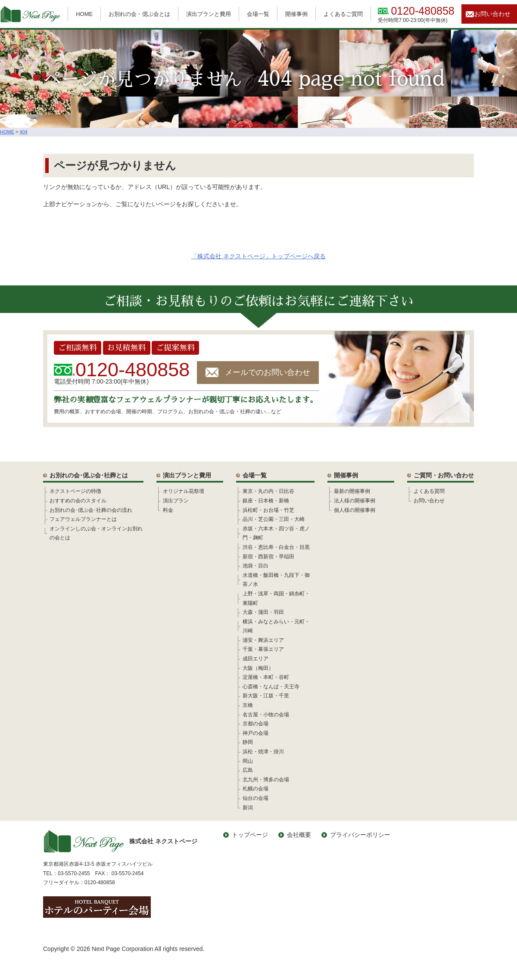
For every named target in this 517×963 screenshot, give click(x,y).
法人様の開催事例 (354, 501)
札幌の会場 (255, 789)
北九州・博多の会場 (266, 780)
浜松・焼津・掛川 (263, 752)
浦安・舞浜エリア (263, 640)
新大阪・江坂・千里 (266, 696)
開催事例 (296, 14)
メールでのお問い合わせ (267, 372)
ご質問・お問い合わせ (444, 475)
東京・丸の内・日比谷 (268, 491)
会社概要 (299, 834)
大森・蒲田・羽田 (263, 612)
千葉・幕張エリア (263, 649)
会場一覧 (258, 14)
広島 (248, 770)
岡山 (248, 761)
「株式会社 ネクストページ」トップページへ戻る (258, 256)
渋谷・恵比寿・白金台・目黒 (276, 547)
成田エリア (255, 659)
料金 (168, 510)
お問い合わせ (492, 13)
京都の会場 (255, 724)
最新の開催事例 (352, 491)
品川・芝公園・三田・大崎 (274, 519)
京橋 (248, 705)
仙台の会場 (255, 798)
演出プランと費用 (208, 14)
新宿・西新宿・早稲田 (268, 557)
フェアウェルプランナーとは (83, 519)
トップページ (250, 834)
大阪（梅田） (258, 668)
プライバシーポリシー (360, 834)
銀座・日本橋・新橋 (266, 501)
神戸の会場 (255, 733)
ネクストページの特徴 (75, 491)
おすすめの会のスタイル (78, 501)
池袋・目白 (255, 566)
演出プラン (176, 501)
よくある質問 (429, 491)
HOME (84, 14)
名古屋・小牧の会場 (266, 715)
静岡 (248, 742)
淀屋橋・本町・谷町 (266, 677)
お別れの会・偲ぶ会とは (139, 14)
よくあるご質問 (343, 14)
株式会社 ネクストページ (120, 841)
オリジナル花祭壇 (183, 491)
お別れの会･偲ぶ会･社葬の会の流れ (91, 510)
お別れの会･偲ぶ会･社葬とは (89, 475)
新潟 (248, 808)
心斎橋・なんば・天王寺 (271, 687)
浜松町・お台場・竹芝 (268, 510)
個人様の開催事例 (354, 510)
